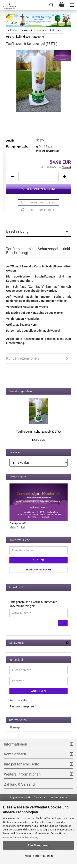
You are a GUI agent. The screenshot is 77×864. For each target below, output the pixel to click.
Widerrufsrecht (59, 797)
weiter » (41, 30)
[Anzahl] (38, 176)
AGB (28, 797)
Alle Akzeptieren (38, 845)
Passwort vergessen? (23, 706)
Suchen (38, 560)
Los (62, 623)
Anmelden (38, 691)
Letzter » (55, 30)
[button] (12, 176)
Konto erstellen (19, 700)
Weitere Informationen (38, 855)
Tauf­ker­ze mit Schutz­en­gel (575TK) (38, 431)
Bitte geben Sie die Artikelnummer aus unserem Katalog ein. (33, 604)
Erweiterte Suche (38, 569)
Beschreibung (17, 231)
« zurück (27, 30)
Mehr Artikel (17, 527)
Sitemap (14, 727)
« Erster (13, 30)
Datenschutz (41, 797)
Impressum (16, 797)
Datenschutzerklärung (25, 837)
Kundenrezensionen (22, 358)
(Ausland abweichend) (47, 151)
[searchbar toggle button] (51, 5)
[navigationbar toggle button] (72, 5)
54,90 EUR (38, 439)
